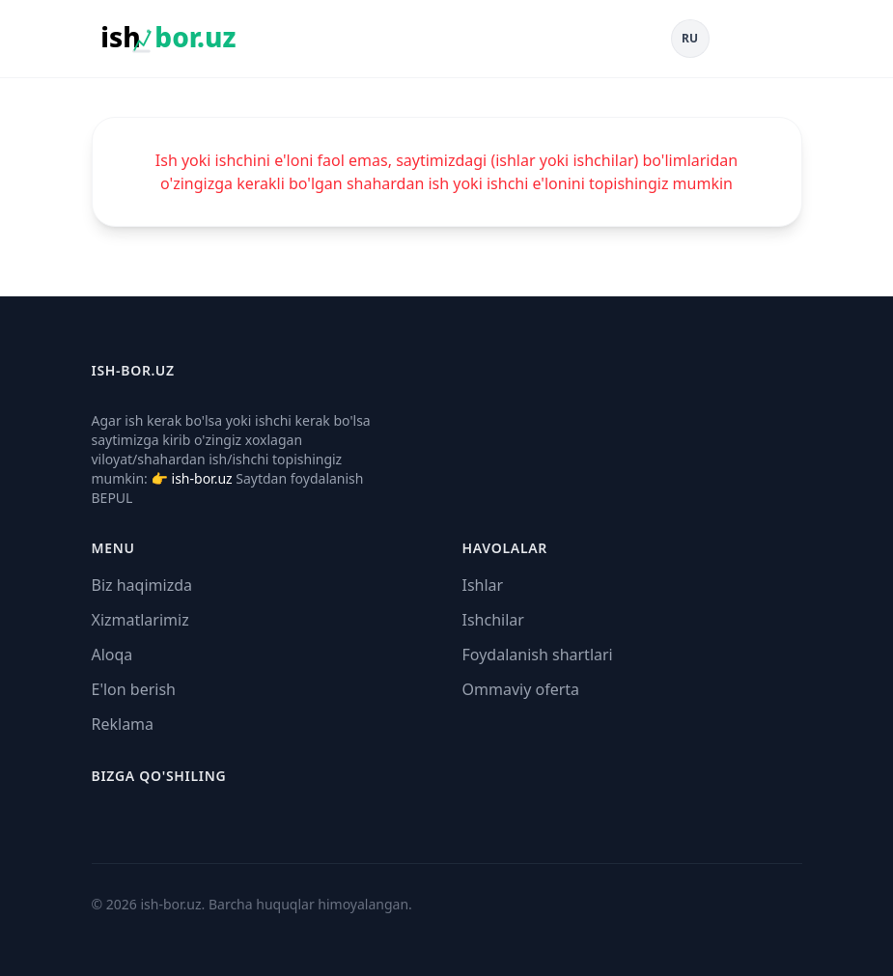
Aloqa (112, 654)
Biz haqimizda (142, 585)
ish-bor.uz (202, 478)
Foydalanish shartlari (537, 654)
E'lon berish (134, 689)
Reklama (123, 724)
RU (690, 38)
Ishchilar (493, 619)
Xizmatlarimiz (140, 619)
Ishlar (483, 585)
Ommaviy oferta (521, 689)
